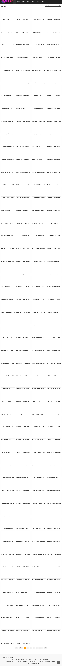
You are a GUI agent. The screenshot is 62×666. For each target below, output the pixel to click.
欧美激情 (40, 1)
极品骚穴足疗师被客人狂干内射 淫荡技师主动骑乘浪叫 (12, 452)
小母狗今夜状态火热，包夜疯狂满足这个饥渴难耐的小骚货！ (28, 579)
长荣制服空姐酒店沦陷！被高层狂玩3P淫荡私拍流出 (26, 643)
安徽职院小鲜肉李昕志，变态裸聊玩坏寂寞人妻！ (42, 325)
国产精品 (19, 1)
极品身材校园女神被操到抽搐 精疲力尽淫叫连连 (10, 146)
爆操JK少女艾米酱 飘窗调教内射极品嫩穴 (9, 312)
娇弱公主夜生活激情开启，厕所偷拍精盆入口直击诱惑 (11, 95)
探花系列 (24, 1)
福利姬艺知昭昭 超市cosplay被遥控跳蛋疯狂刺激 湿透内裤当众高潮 (45, 210)
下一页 (41, 647)
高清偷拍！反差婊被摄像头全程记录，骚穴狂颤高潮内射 (43, 477)
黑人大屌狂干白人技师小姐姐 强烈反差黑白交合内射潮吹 (43, 184)
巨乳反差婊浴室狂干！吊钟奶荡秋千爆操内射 (41, 312)
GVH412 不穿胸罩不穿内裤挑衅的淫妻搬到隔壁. (26, 465)
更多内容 (45, 1)
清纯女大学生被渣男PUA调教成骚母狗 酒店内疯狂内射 (27, 248)
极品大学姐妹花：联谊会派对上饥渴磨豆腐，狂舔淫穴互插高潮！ (29, 210)
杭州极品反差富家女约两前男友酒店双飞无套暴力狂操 (27, 159)
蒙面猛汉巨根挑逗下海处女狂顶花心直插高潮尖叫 (26, 375)
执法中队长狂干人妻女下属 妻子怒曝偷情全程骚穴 (26, 19)
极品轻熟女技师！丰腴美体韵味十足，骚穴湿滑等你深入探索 (28, 554)
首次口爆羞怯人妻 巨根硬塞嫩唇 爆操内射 (40, 554)
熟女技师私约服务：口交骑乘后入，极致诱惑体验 (11, 388)
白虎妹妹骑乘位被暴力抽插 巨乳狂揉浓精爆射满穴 (42, 426)
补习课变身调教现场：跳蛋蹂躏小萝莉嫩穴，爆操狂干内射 (12, 108)
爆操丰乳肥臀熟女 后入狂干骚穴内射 (39, 350)
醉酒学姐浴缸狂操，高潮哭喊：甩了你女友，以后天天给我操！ (29, 605)
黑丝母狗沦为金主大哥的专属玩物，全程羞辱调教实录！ (27, 172)
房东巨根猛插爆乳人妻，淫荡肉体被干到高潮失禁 (26, 388)
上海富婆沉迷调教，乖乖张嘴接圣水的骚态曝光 (25, 426)
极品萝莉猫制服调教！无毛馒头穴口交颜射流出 (10, 503)
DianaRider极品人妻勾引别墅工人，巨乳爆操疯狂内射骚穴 (12, 375)
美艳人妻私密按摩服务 (20, 108)
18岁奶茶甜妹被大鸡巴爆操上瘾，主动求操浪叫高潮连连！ (43, 579)
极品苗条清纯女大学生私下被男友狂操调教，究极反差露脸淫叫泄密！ (15, 554)
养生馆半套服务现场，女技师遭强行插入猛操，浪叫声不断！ (13, 274)
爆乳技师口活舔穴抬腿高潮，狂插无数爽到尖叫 (41, 617)
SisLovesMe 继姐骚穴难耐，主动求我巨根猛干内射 (26, 235)
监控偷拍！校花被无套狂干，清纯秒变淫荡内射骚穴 (42, 134)
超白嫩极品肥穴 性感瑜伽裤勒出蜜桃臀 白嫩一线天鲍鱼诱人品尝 (14, 159)
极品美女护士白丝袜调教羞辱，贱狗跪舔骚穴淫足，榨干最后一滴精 (29, 57)
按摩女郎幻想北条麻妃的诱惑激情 (7, 184)
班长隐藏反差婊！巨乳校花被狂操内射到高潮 (10, 299)
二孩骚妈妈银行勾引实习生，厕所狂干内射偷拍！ (42, 121)
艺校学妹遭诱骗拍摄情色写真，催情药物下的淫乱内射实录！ (28, 477)
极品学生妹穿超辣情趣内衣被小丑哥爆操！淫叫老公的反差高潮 (29, 32)
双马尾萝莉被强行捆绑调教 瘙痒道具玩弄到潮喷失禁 (11, 83)
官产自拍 (29, 1)
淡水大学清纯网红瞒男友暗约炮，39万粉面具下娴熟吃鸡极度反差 (45, 465)
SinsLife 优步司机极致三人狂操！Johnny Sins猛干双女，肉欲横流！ (46, 375)
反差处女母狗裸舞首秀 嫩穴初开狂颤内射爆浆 (10, 528)
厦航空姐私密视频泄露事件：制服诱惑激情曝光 (41, 452)
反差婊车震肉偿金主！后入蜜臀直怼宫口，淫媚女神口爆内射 (44, 299)
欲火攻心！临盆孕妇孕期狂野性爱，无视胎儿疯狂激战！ (12, 223)
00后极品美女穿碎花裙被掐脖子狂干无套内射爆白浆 (26, 223)
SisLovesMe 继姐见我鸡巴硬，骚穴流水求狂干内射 (11, 465)
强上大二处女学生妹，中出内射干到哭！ (9, 363)
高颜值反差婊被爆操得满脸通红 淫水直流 (24, 95)
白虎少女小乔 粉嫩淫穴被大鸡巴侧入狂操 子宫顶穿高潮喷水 (44, 197)
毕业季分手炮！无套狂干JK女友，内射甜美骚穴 (41, 528)
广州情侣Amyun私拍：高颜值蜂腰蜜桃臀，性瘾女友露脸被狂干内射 (14, 630)
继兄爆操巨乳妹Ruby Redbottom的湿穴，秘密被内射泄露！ (13, 325)
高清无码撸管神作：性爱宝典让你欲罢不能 (24, 312)
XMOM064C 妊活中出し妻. (37, 146)
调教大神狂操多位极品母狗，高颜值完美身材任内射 (42, 605)
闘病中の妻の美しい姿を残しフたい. (54, 70)
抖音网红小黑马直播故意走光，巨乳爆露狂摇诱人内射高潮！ (13, 210)
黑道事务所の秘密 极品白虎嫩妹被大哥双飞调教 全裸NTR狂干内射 (45, 516)
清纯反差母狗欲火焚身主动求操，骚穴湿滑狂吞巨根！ (11, 134)
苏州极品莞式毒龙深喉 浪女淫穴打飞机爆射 (40, 83)
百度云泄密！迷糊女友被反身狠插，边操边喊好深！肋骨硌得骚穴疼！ (46, 19)
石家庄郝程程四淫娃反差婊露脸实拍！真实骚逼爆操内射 (12, 592)
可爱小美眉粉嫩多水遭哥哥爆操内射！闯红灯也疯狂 (42, 108)
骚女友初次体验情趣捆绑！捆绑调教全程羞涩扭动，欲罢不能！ (29, 197)
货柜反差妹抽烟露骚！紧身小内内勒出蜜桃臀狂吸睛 (42, 388)
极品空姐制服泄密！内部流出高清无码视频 (24, 363)
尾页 (46, 647)
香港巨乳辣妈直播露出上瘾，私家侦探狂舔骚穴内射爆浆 (27, 299)
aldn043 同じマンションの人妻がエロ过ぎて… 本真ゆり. (12, 579)
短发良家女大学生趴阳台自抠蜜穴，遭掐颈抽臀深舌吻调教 (12, 426)
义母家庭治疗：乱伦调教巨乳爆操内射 (24, 401)
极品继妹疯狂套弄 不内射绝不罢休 (23, 286)
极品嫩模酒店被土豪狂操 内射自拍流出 (39, 363)
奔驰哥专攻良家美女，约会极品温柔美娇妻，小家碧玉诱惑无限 (29, 617)
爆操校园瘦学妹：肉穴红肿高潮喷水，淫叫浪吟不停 (11, 566)
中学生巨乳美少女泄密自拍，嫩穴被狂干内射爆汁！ (42, 95)
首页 (15, 1)
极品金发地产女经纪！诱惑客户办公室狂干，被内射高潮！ (43, 630)
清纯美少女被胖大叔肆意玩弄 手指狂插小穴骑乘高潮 (11, 286)
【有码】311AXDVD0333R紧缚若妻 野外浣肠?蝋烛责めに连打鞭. (14, 44)
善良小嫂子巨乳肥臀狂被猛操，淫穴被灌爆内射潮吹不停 (27, 516)
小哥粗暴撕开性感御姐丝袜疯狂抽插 (23, 121)
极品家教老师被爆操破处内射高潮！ (54, 121)
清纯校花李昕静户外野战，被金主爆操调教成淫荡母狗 (42, 503)
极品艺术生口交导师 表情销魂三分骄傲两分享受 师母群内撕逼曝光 (29, 337)
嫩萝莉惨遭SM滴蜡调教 (5, 19)
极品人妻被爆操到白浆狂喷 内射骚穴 (8, 70)
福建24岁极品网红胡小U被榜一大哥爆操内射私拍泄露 (27, 528)
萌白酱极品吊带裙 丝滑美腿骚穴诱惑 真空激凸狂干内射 (43, 172)
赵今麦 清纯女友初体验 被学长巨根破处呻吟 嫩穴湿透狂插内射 (44, 414)
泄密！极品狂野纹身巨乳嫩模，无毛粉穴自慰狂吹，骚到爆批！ (29, 350)
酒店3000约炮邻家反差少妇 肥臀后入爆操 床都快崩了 (27, 541)
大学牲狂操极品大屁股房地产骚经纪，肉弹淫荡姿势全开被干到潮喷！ (46, 223)
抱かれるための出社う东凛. (6, 32)
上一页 (21, 647)
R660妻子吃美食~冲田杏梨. (21, 592)
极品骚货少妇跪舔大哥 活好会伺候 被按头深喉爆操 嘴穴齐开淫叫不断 (46, 592)
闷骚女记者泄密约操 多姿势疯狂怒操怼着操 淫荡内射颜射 (12, 121)
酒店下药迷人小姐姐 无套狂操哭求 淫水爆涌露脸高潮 (26, 146)
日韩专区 (34, 1)
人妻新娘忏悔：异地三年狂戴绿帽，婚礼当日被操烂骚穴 (43, 490)
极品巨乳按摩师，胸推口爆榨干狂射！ (24, 566)
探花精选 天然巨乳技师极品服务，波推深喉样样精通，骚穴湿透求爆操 (46, 541)
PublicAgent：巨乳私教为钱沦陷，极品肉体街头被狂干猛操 (13, 172)
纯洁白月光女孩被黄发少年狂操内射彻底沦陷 (41, 70)
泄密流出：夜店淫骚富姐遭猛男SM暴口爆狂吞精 (26, 184)
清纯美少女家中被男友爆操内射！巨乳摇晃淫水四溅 (42, 32)
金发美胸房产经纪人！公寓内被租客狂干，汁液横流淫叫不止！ (13, 414)
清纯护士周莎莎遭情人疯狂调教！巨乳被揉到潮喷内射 (27, 439)
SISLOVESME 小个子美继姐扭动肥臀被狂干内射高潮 (27, 325)
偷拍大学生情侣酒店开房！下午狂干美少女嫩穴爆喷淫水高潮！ (29, 630)
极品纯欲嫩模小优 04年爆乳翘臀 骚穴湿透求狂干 (26, 83)
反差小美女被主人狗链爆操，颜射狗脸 (24, 452)
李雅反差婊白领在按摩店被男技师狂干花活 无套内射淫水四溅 (13, 541)
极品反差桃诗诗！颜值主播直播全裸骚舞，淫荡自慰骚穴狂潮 (28, 261)
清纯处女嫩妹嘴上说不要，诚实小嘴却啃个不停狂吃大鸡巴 (12, 439)
